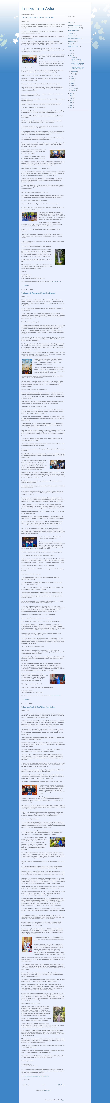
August (73, 74)
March (73, 85)
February (73, 88)
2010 (71, 100)
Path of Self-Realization (74, 38)
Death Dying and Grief (74, 25)
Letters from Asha (37, 8)
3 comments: (26, 285)
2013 (71, 93)
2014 (71, 55)
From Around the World (74, 28)
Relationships (71, 41)
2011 (71, 98)
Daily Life (70, 22)
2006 (71, 107)
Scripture (70, 44)
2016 (71, 50)
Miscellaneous (71, 35)
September (74, 71)
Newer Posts (26, 1085)
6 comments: (26, 1079)
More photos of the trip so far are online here (37, 1076)
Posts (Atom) (47, 1090)
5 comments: (26, 699)
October (73, 57)
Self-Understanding (73, 46)
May (72, 81)
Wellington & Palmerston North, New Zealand (38, 293)
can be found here (56, 281)
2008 (71, 105)
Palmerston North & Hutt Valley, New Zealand (38, 707)
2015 (71, 53)
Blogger (63, 1100)
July (72, 76)
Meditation (70, 33)
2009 (71, 103)
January (73, 90)
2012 (71, 95)
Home (43, 1085)
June (72, 78)
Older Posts (61, 1085)
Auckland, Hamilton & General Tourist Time (37, 18)
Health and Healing (73, 30)
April (72, 83)
